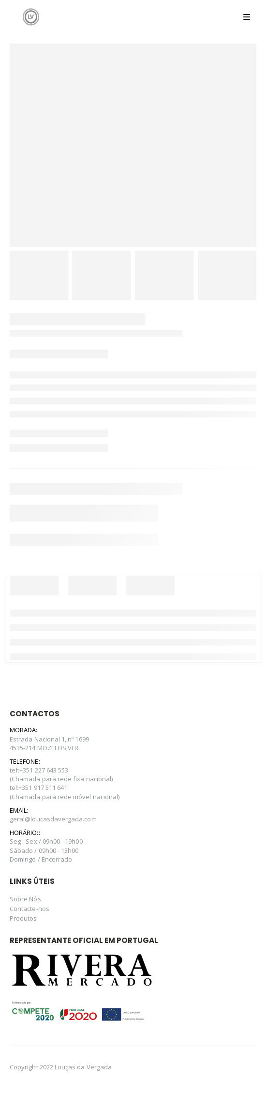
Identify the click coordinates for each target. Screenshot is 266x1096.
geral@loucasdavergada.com (53, 819)
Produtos (23, 918)
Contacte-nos (29, 908)
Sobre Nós (25, 899)
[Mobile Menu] (246, 17)
